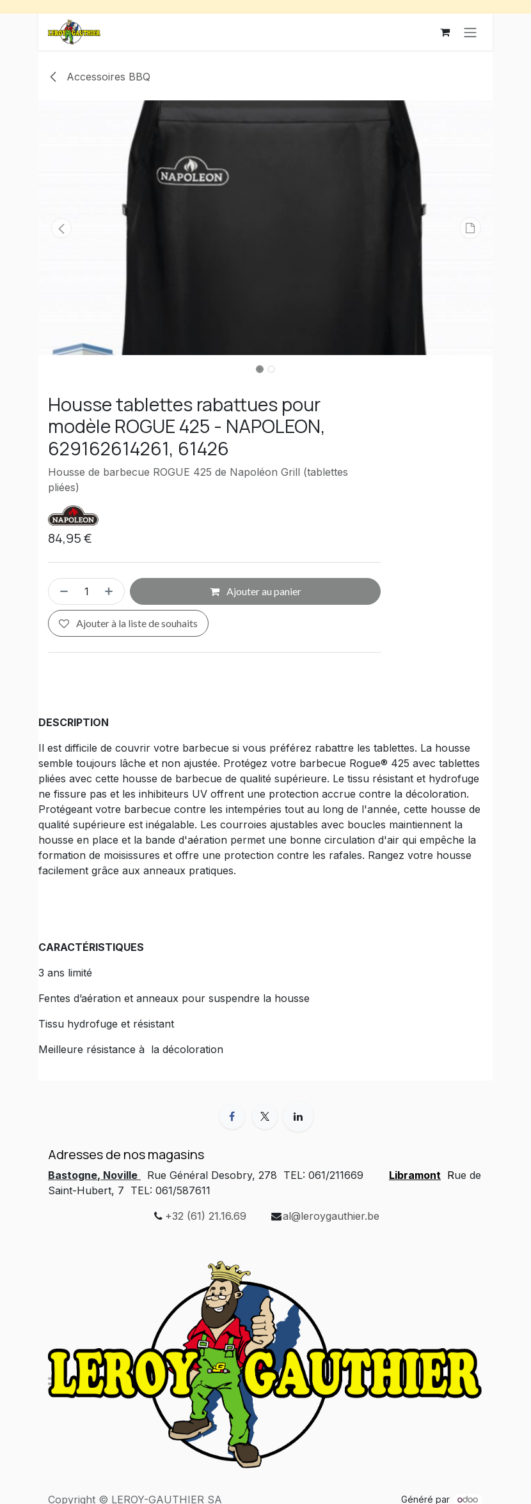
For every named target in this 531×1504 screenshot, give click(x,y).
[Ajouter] (111, 592)
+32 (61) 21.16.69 (205, 1216)
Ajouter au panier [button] (255, 592)
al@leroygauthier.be (331, 1216)
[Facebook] (232, 1116)
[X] (265, 1116)
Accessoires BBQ (99, 76)
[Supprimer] (61, 592)
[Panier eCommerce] (444, 32)
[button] (61, 228)
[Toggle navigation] (470, 32)
